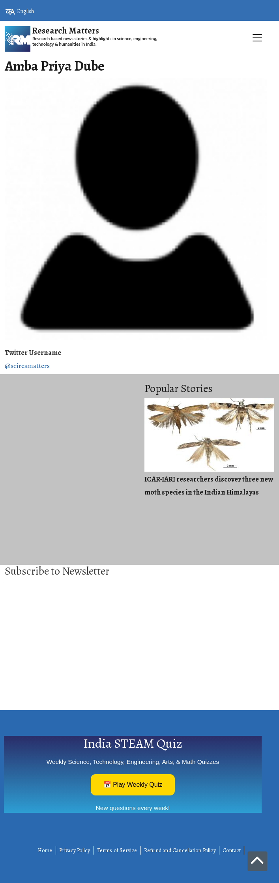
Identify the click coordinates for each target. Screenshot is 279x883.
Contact (232, 850)
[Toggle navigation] (139, 56)
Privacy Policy (74, 850)
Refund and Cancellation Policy (180, 850)
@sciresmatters (27, 365)
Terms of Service (117, 850)
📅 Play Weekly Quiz (133, 784)
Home (45, 850)
